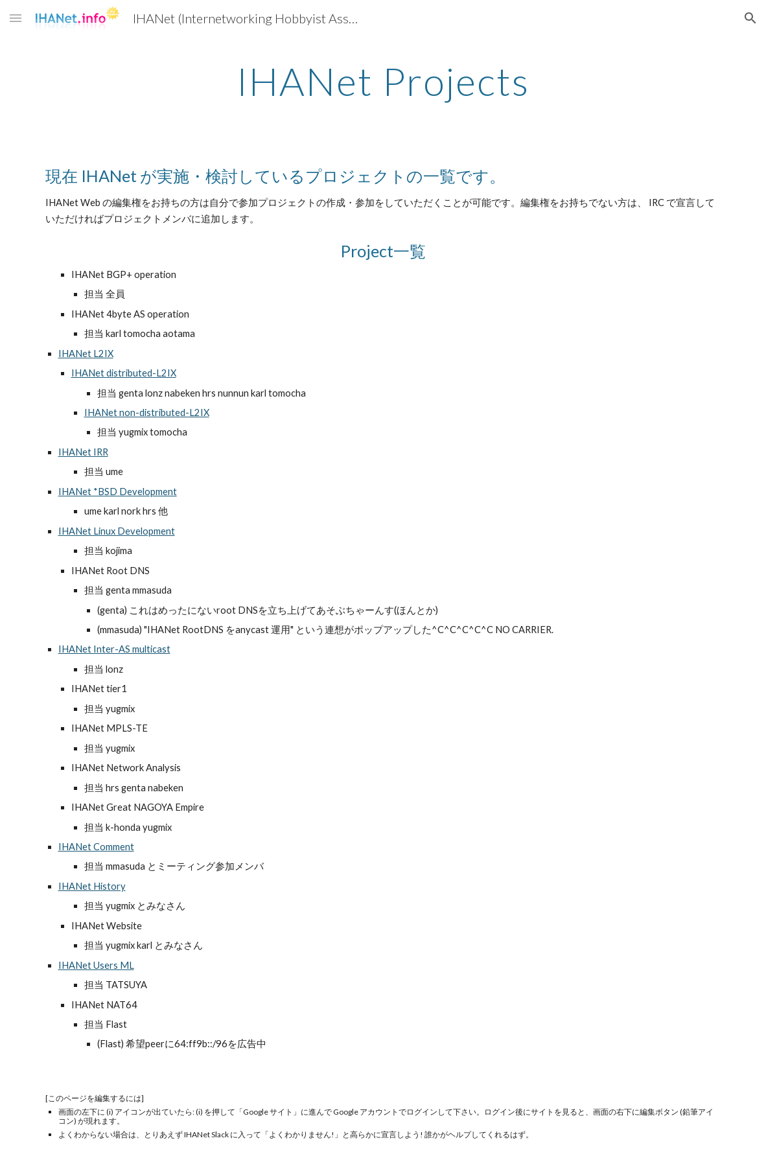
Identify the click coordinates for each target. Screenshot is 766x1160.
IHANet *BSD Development (117, 491)
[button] (15, 18)
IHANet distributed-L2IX (123, 372)
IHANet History (92, 886)
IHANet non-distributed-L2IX (146, 412)
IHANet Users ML (96, 965)
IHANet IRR (83, 452)
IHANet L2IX (85, 353)
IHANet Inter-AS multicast (114, 649)
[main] (383, 81)
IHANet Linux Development (116, 531)
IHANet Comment (96, 846)
